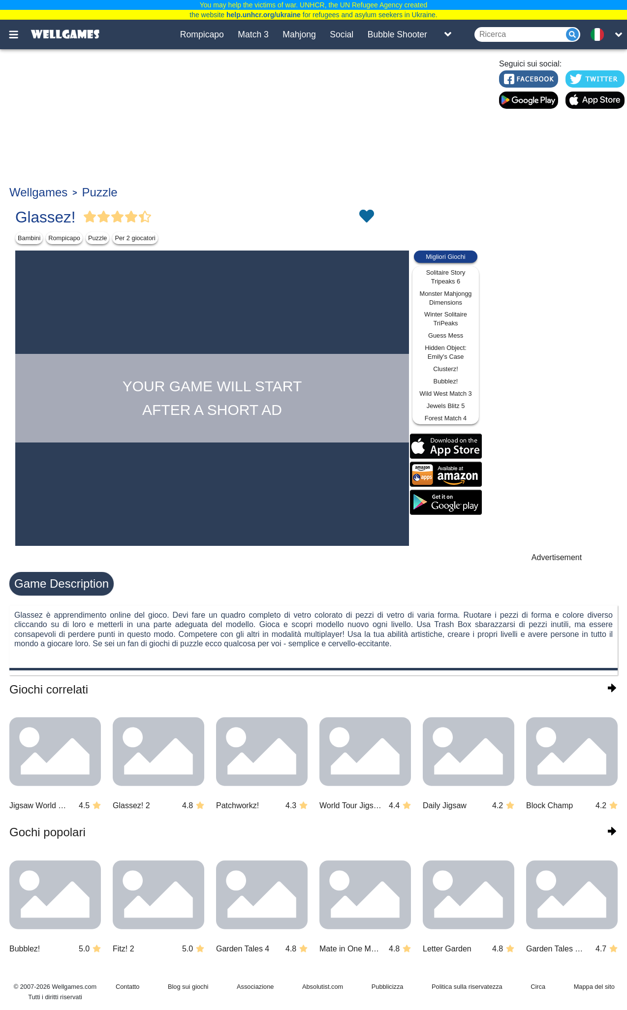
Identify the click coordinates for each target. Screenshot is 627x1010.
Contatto (127, 986)
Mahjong (299, 34)
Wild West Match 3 (445, 393)
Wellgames (38, 192)
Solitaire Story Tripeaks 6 (446, 277)
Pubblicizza (388, 986)
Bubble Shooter (397, 34)
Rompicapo (202, 34)
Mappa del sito (594, 986)
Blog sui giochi (188, 986)
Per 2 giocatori (135, 238)
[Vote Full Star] (90, 217)
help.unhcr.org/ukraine (263, 15)
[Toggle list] (448, 34)
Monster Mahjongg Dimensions (446, 298)
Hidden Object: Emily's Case (446, 352)
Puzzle (100, 192)
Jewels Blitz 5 (446, 406)
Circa (538, 986)
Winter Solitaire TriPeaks (445, 319)
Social (341, 34)
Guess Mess (445, 335)
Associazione (255, 986)
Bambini (29, 238)
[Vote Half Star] (145, 217)
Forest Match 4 (446, 418)
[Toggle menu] (19, 34)
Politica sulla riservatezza (467, 986)
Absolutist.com (322, 986)
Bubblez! (446, 381)
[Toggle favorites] (366, 217)
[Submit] (572, 34)
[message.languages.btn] (600, 34)
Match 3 (253, 34)
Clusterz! (445, 369)
